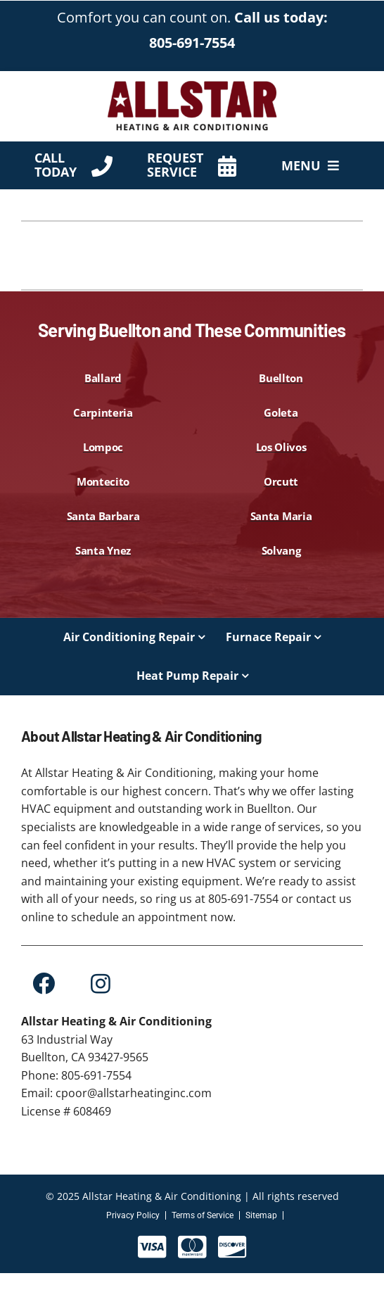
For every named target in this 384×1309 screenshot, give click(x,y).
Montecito (103, 481)
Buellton (281, 378)
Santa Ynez (103, 550)
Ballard (103, 378)
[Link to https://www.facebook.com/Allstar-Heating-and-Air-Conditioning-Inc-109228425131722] (43, 983)
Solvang (281, 550)
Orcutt (281, 481)
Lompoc (103, 447)
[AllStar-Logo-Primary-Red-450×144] (192, 83)
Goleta (280, 412)
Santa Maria (281, 516)
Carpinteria (103, 412)
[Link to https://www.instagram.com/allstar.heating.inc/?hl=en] (100, 983)
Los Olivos (281, 447)
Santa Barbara (103, 516)
